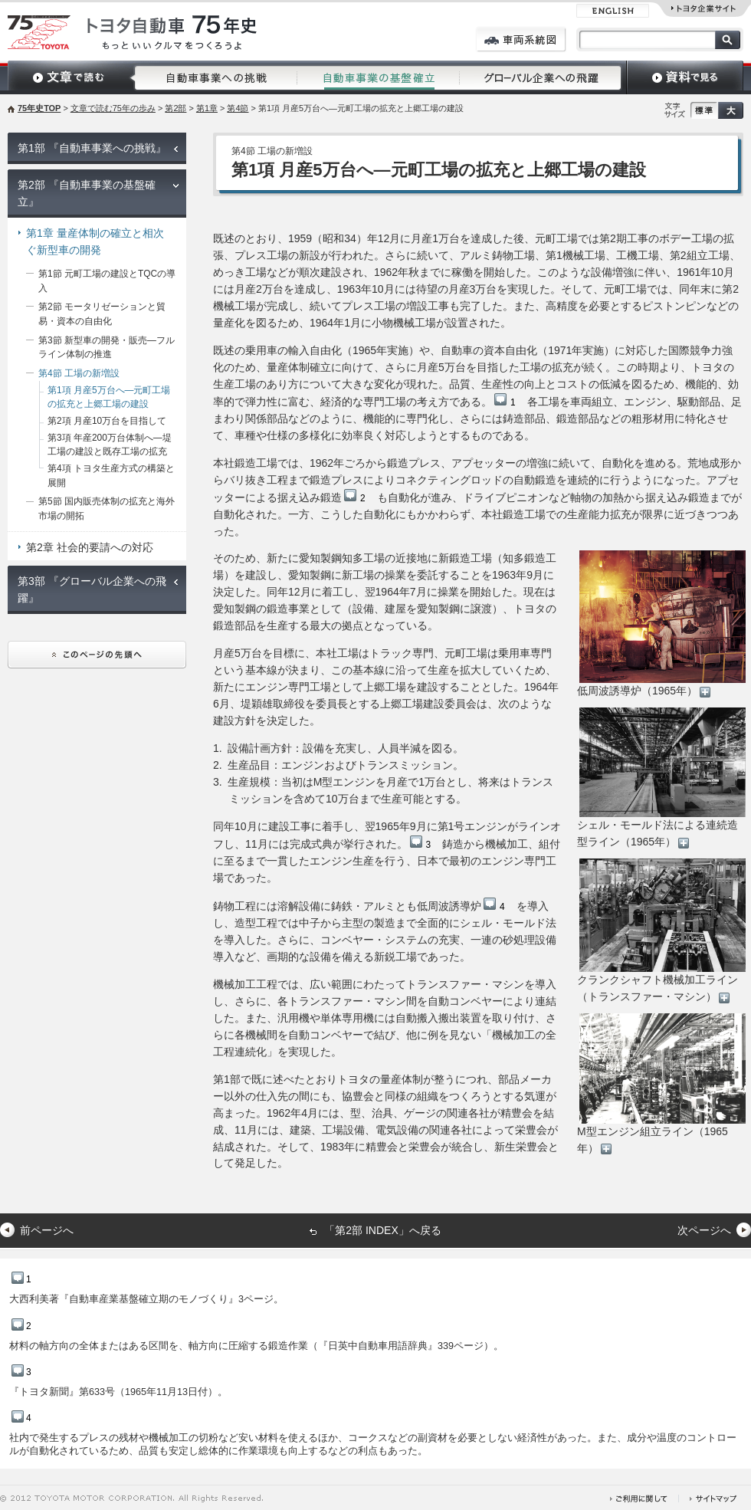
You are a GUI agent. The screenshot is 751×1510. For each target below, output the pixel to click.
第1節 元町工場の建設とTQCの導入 (106, 281)
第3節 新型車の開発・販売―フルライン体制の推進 (106, 347)
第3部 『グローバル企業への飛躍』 (92, 589)
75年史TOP (39, 108)
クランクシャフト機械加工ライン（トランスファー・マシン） (661, 930)
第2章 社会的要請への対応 (89, 547)
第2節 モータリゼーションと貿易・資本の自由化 (102, 314)
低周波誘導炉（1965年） (661, 623)
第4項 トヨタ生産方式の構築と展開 (111, 475)
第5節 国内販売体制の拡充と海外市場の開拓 (106, 508)
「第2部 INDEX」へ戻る (382, 1230)
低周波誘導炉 (461, 906)
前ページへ (47, 1230)
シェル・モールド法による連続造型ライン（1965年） (661, 777)
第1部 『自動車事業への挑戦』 (92, 148)
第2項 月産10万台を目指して (107, 420)
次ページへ (704, 1230)
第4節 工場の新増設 (79, 373)
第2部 (175, 108)
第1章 (207, 108)
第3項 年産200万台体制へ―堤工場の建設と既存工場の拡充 (110, 445)
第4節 (237, 108)
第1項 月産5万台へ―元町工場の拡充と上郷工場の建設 (109, 397)
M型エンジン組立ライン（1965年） (661, 1083)
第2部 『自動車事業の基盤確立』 (87, 193)
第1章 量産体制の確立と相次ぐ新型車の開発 (95, 241)
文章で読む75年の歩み (113, 108)
